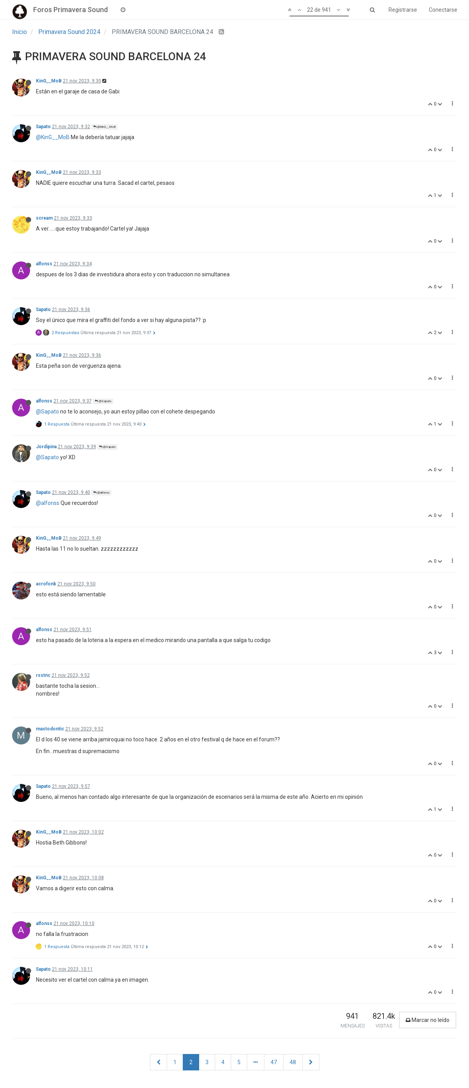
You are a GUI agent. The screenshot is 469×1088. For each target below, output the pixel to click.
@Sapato (103, 401)
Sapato (43, 126)
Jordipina (46, 446)
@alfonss (101, 492)
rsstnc (43, 675)
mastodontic (50, 729)
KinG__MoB (49, 81)
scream (44, 218)
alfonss (44, 264)
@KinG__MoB (104, 127)
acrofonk (46, 584)
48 (293, 1062)
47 (274, 1062)
